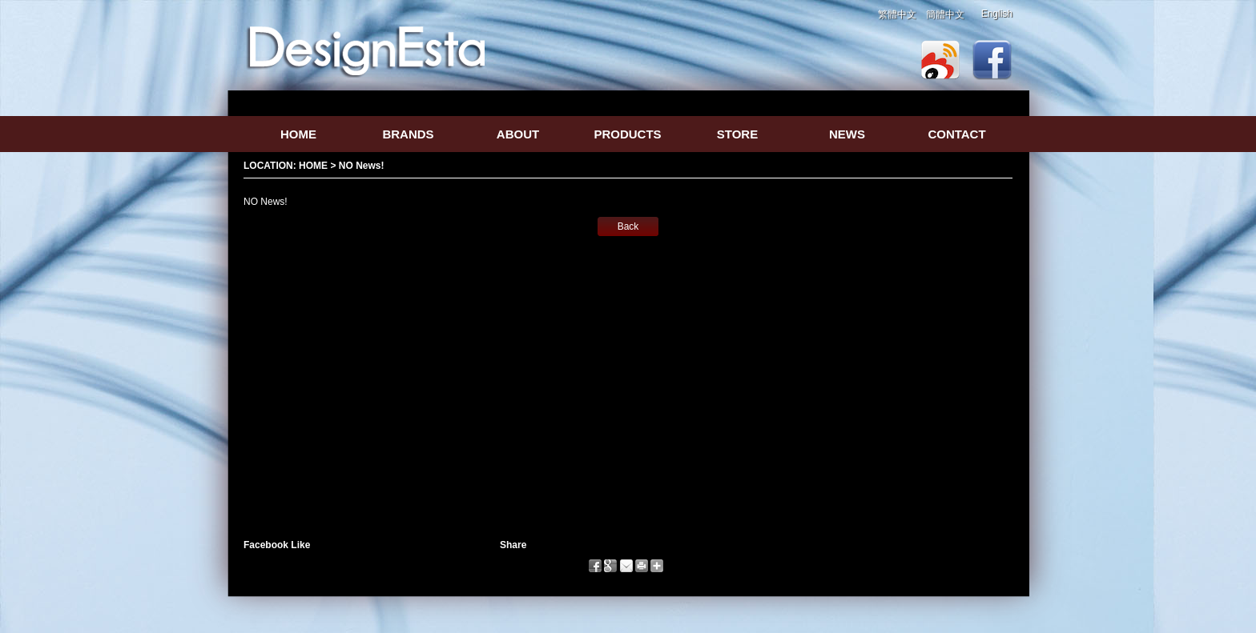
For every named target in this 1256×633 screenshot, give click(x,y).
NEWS (847, 134)
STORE (737, 134)
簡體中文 (945, 14)
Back (628, 226)
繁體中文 (897, 14)
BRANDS (407, 134)
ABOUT (518, 134)
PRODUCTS (627, 134)
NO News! (361, 165)
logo (367, 51)
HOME (298, 134)
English (996, 13)
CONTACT (956, 134)
